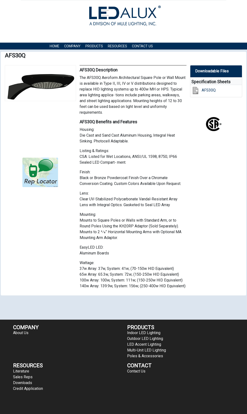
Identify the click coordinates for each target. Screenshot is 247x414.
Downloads (22, 382)
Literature (21, 371)
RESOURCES (117, 46)
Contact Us (142, 46)
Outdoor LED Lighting (145, 338)
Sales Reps (23, 377)
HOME (54, 46)
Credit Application (28, 388)
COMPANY (72, 46)
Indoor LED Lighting (143, 332)
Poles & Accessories (145, 356)
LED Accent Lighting (144, 344)
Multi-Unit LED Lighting (146, 350)
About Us (20, 332)
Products (94, 46)
